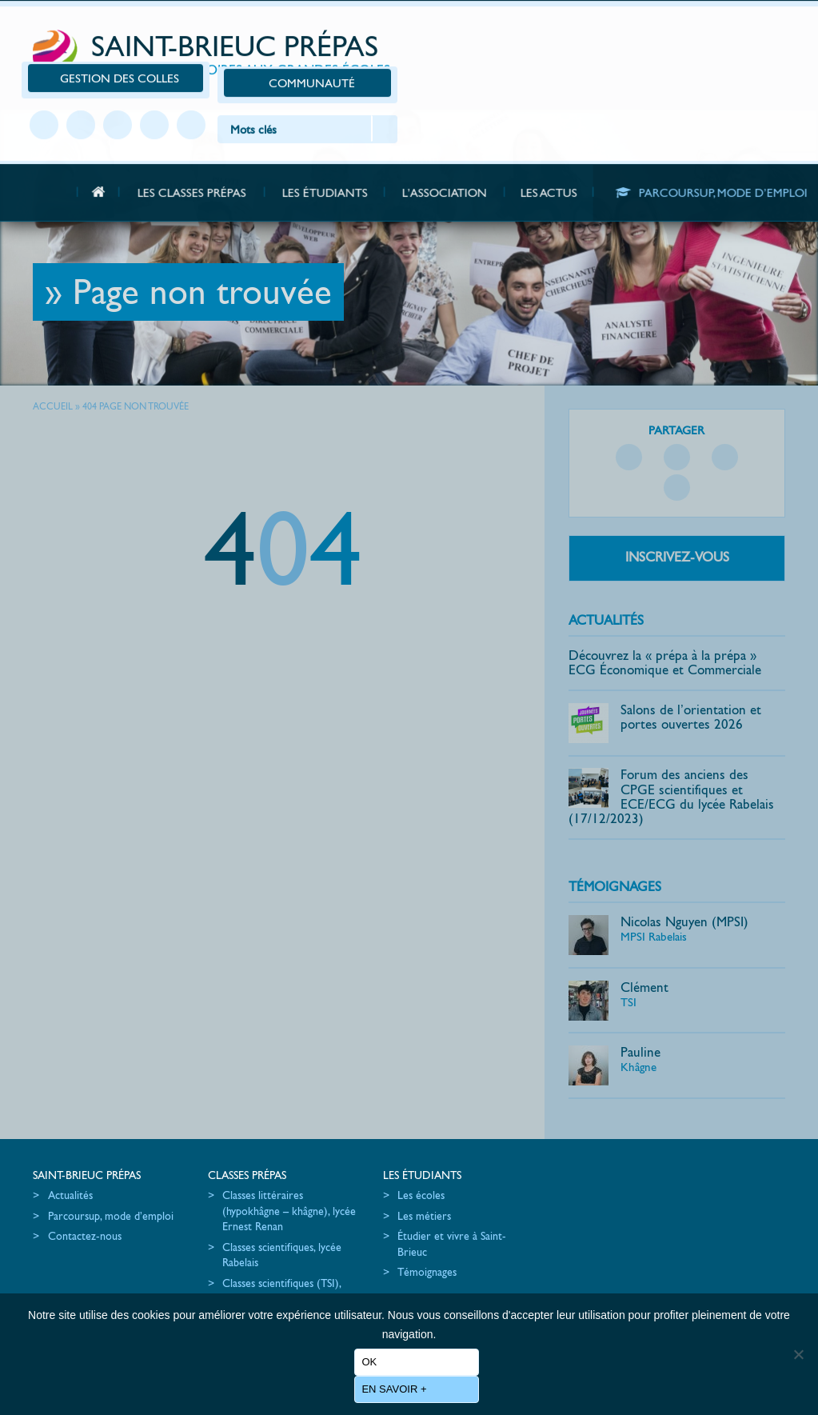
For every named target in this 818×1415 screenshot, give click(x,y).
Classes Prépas (234, 1151)
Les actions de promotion (592, 1171)
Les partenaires (568, 1211)
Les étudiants (396, 1151)
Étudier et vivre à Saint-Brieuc (425, 1219)
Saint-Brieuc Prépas (221, 33)
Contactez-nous (85, 1227)
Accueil (54, 410)
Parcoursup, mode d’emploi (89, 1199)
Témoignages (620, 861)
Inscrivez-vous (680, 530)
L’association (558, 1151)
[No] (798, 1359)
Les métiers (398, 1191)
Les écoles (394, 1171)
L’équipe (552, 1191)
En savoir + (394, 1389)
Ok (369, 1362)
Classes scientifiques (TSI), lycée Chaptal (268, 1266)
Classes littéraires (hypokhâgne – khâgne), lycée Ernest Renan (263, 1187)
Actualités (611, 594)
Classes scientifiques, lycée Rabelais (269, 1230)
